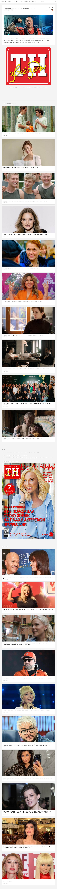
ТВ (38, 1)
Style (42, 1)
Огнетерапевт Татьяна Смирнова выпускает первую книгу (20, 167)
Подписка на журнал (28, 539)
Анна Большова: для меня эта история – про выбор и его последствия (24, 335)
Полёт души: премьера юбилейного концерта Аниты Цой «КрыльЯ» (23, 301)
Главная (3, 1)
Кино (9, 1)
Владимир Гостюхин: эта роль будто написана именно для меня (22, 438)
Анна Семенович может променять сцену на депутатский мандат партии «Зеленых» (28, 609)
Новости (27, 1)
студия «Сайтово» (14, 461)
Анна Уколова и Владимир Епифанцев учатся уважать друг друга (22, 268)
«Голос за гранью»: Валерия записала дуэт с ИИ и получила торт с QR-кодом (26, 710)
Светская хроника (18, 1)
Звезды (34, 1)
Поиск (51, 1)
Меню (55, 1)
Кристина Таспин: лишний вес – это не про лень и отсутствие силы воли (25, 234)
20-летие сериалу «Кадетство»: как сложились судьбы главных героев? (25, 201)
